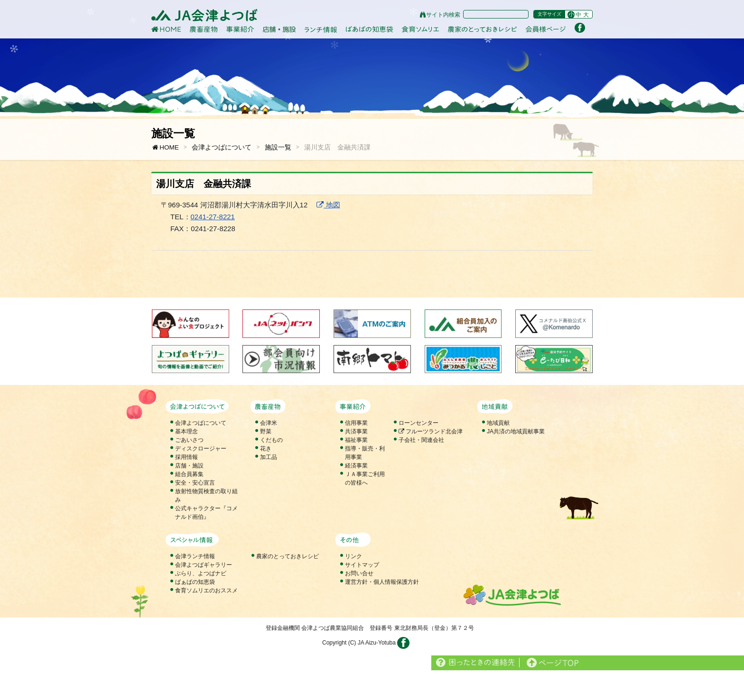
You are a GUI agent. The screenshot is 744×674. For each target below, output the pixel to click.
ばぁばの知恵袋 (195, 582)
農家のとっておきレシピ (287, 556)
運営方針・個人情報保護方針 (382, 582)
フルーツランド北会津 (431, 431)
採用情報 (186, 457)
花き (265, 448)
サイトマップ (362, 565)
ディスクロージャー (200, 448)
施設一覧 (278, 147)
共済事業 (356, 431)
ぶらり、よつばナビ (200, 573)
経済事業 (356, 465)
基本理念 (186, 431)
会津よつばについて (221, 147)
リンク (353, 556)
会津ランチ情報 (195, 556)
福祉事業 (356, 440)
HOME (165, 147)
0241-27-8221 (213, 217)
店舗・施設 (189, 465)
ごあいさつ (189, 440)
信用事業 (356, 423)
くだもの (271, 440)
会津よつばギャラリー (203, 565)
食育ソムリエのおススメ (206, 590)
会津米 (268, 423)
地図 (328, 205)
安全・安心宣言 (195, 482)
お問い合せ (359, 573)
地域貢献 (498, 423)
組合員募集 (189, 474)
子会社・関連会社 (421, 440)
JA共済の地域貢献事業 (516, 431)
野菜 (265, 431)
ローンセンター (418, 423)
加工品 (268, 457)
